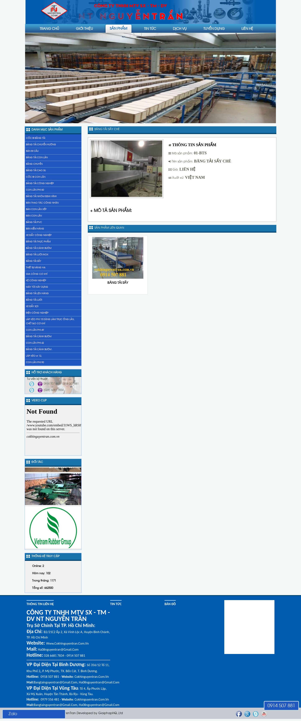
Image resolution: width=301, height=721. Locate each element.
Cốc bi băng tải (35, 138)
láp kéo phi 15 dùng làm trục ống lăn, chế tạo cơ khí (50, 321)
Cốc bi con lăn (35, 177)
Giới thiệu (84, 28)
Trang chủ (49, 28)
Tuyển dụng (214, 28)
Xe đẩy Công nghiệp (39, 235)
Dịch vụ (180, 28)
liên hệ (247, 28)
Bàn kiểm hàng (35, 229)
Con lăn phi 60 (35, 190)
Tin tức (150, 28)
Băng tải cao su (36, 171)
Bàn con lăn (34, 216)
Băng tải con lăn (37, 158)
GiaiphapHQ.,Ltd (110, 713)
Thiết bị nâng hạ (35, 268)
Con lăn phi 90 (35, 362)
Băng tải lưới (34, 300)
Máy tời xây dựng (37, 287)
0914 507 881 (281, 706)
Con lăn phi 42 (35, 343)
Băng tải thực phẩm (38, 242)
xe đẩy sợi (32, 306)
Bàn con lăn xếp (36, 209)
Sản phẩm (118, 28)
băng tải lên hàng (37, 294)
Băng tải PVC (34, 222)
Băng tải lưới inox (37, 255)
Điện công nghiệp (37, 313)
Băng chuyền (34, 164)
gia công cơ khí (36, 274)
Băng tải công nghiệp (40, 183)
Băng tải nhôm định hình (41, 196)
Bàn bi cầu (32, 151)
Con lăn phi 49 (35, 330)
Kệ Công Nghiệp (36, 281)
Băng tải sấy (33, 261)
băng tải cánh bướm (38, 337)
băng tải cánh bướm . (39, 349)
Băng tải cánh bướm (38, 248)
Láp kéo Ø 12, (34, 356)
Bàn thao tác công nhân (42, 203)
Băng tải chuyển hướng (41, 145)
